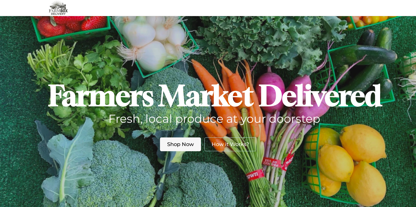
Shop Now (180, 144)
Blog (232, 7)
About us (203, 7)
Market (174, 7)
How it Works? (230, 144)
